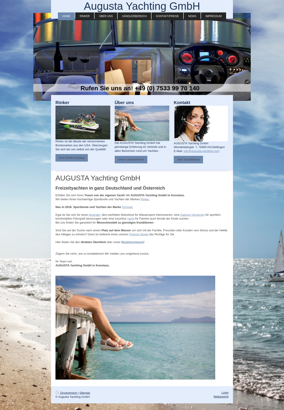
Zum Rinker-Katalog (72, 157)
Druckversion (66, 392)
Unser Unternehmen (131, 159)
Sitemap (84, 392)
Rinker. (145, 199)
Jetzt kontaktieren (188, 159)
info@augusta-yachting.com (201, 151)
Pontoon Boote (138, 234)
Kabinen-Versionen (192, 214)
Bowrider (94, 214)
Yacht (130, 218)
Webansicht (221, 396)
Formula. (127, 207)
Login (225, 392)
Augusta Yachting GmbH (142, 6)
